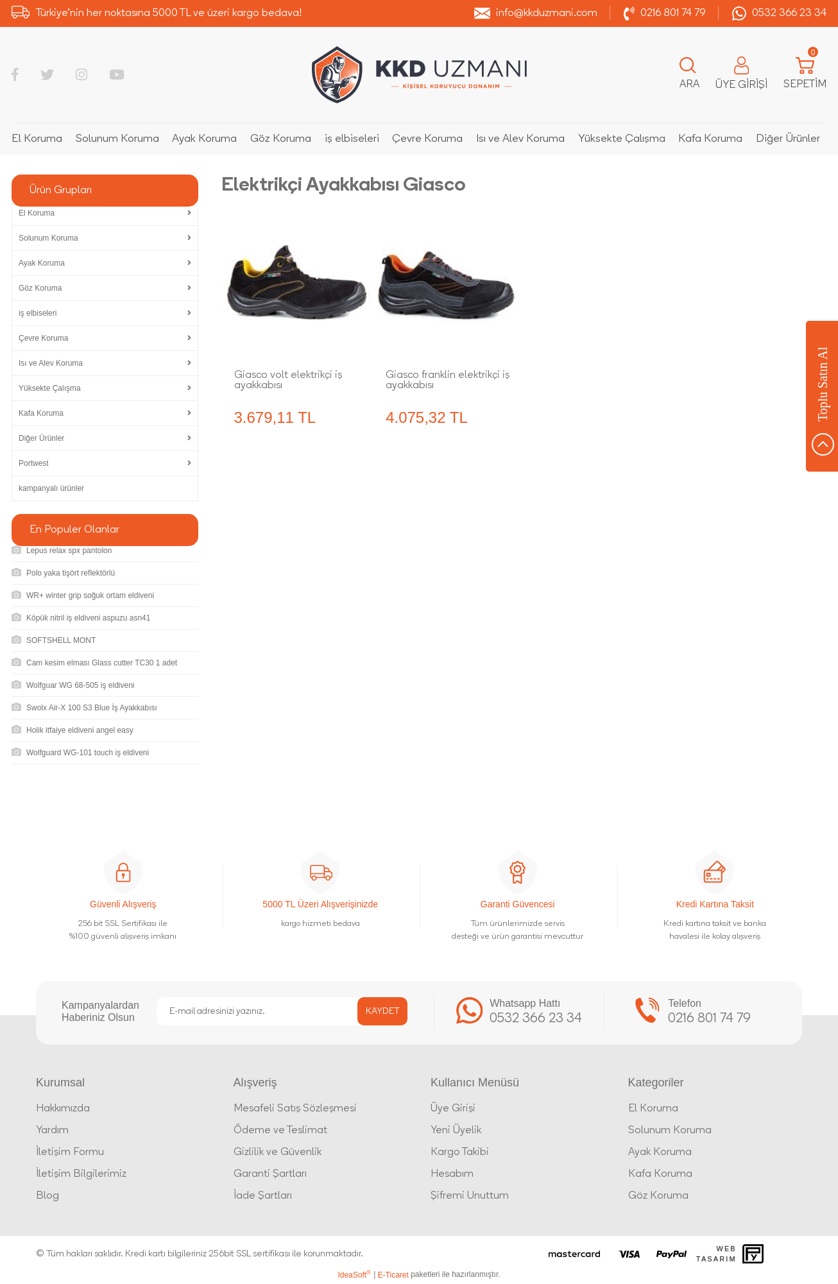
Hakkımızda (63, 1109)
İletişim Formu (70, 1152)
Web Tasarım (716, 1254)
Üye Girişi (453, 1109)
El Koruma (653, 1109)
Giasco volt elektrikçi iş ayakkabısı (288, 380)
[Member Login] (741, 74)
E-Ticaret (393, 1275)
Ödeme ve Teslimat (280, 1131)
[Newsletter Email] (282, 1011)
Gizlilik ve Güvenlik (277, 1152)
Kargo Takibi (460, 1152)
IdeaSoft (354, 1274)
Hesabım (452, 1174)
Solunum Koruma (670, 1131)
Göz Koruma (658, 1196)
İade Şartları (263, 1196)
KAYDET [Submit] (383, 1011)
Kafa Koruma (660, 1174)
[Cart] (804, 75)
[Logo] (419, 74)
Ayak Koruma (660, 1152)
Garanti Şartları (270, 1174)
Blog (47, 1196)
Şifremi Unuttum (470, 1196)
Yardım (52, 1131)
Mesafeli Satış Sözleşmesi (295, 1109)
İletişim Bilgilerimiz (81, 1174)
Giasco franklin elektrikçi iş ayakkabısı (447, 380)
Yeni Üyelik (456, 1131)
